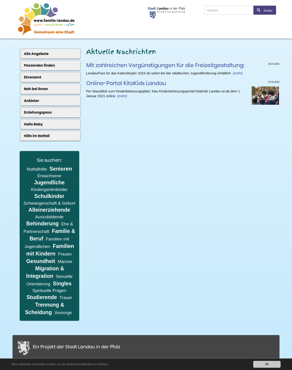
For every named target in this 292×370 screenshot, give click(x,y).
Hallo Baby (33, 124)
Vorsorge (63, 312)
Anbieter (31, 100)
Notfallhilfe (37, 169)
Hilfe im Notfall (37, 135)
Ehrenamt (32, 77)
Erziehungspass (38, 112)
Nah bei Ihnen (36, 88)
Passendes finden (39, 65)
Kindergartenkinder (49, 189)
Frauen (65, 254)
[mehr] (238, 73)
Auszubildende (49, 216)
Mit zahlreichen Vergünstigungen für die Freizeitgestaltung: (165, 65)
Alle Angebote (36, 53)
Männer (65, 261)
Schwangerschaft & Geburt (49, 203)
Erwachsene (49, 175)
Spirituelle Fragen (49, 290)
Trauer (66, 297)
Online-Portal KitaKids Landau (126, 83)
